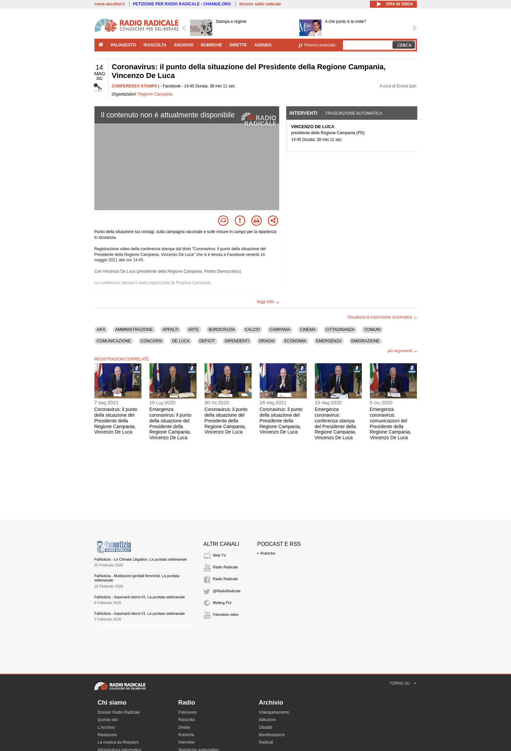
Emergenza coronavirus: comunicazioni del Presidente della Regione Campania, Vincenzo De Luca (391, 423)
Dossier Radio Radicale (119, 712)
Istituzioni (267, 719)
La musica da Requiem (118, 742)
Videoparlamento (274, 712)
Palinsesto (187, 712)
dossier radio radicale (260, 4)
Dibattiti (265, 727)
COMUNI (372, 329)
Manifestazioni (272, 735)
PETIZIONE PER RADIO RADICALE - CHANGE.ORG (182, 4)
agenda (263, 45)
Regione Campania (155, 94)
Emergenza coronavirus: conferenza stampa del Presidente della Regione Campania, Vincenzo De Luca (335, 423)
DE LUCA (180, 341)
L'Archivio (106, 727)
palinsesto (123, 45)
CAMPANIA (279, 329)
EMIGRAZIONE (365, 341)
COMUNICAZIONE (114, 341)
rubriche (211, 45)
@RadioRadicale (227, 591)
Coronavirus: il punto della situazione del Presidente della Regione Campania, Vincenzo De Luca (115, 421)
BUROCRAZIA (222, 329)
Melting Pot (222, 603)
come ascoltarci (109, 4)
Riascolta (186, 719)
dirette (238, 45)
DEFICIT (207, 341)
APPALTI (171, 329)
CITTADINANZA (340, 329)
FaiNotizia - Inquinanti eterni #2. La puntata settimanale (139, 597)
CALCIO (252, 329)
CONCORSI (152, 341)
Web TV (219, 555)
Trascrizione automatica (353, 113)
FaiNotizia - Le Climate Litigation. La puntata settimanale (140, 559)
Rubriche (268, 553)
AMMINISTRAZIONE (134, 329)
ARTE (193, 329)
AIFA (101, 329)
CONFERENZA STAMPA (134, 86)
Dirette (184, 727)
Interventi (303, 113)
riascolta (154, 45)
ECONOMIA (295, 341)
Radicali (266, 742)
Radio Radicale (225, 567)
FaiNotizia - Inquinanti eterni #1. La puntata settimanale (139, 613)
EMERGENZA (329, 341)
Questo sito (108, 719)
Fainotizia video (226, 614)
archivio (184, 45)
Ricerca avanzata (320, 45)
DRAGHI (267, 341)
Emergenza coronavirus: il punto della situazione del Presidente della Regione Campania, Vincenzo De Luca (170, 423)
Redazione (107, 735)
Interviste (186, 742)
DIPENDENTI (237, 341)
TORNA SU (399, 683)
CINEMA (308, 329)
